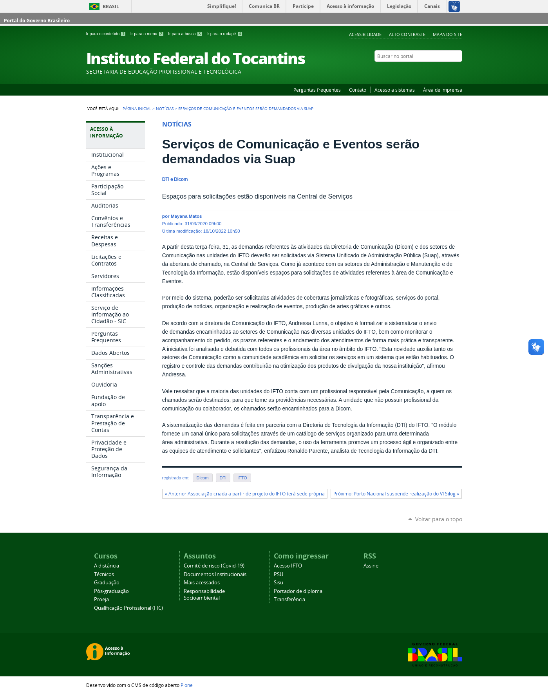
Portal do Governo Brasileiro (37, 20)
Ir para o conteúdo (106, 33)
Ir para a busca (185, 33)
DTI (223, 477)
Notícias (165, 108)
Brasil (111, 6)
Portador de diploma (298, 591)
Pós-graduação (111, 591)
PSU (278, 574)
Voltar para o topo (438, 519)
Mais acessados (202, 582)
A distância (106, 565)
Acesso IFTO (288, 565)
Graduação (106, 582)
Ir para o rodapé (224, 33)
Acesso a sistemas (394, 90)
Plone (187, 685)
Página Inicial (137, 108)
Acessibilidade (365, 34)
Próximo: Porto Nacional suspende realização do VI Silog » (396, 493)
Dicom (203, 477)
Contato (357, 90)
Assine (371, 565)
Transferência (289, 599)
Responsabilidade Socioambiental (204, 594)
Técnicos (104, 574)
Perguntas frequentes (317, 90)
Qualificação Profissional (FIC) (128, 608)
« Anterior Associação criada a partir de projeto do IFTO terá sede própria (245, 493)
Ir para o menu (147, 33)
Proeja (101, 599)
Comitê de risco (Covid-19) (214, 565)
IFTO (242, 477)
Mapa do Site (447, 34)
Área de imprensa (442, 90)
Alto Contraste (407, 34)
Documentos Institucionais (215, 574)
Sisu (278, 582)
